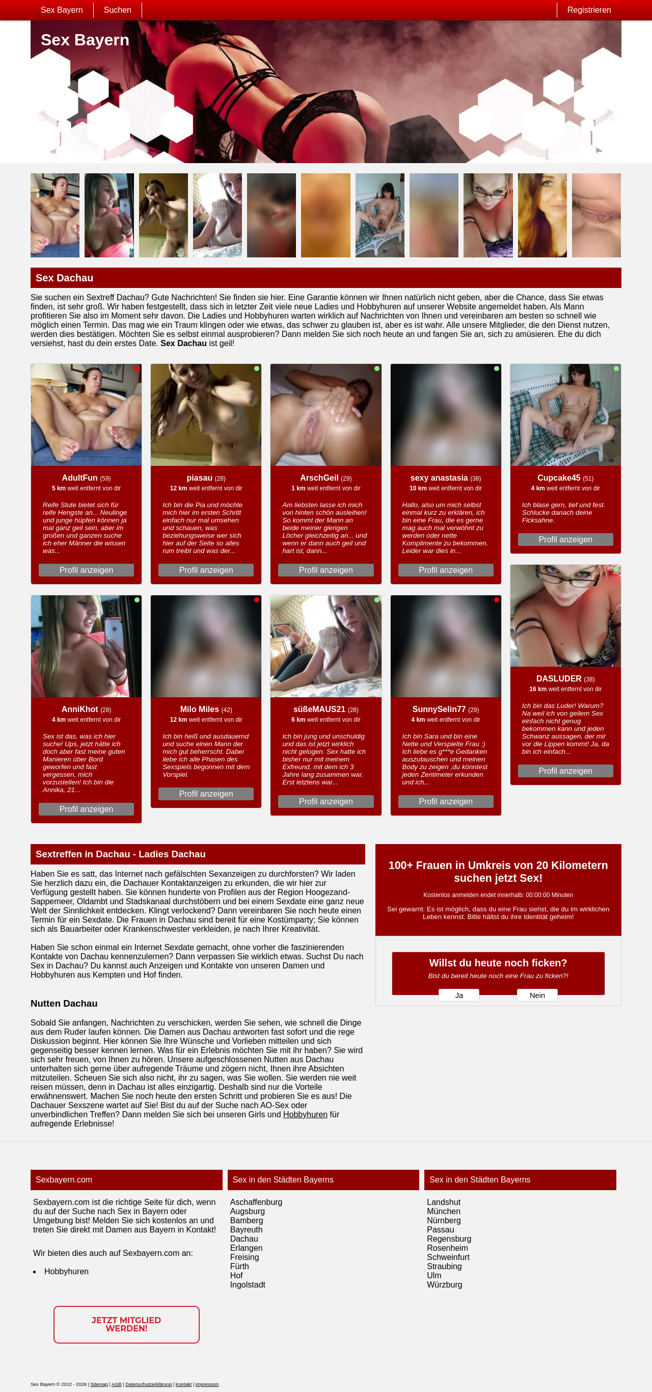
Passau (440, 1229)
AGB (117, 1384)
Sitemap (99, 1384)
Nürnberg (444, 1220)
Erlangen (246, 1248)
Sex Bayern (62, 10)
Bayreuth (246, 1229)
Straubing (444, 1266)
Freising (244, 1257)
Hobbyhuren (305, 1114)
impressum (207, 1384)
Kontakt (184, 1384)
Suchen (117, 10)
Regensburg (449, 1239)
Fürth (239, 1266)
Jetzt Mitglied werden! (126, 1324)
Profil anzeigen (87, 570)
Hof (236, 1275)
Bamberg (246, 1220)
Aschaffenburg (256, 1202)
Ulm (434, 1275)
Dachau (244, 1239)
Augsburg (247, 1211)
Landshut (443, 1202)
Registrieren (589, 10)
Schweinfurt (448, 1257)
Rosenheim (447, 1248)
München (443, 1211)
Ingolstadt (247, 1284)
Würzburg (444, 1284)
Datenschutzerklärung (148, 1384)
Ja (459, 995)
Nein (537, 995)
